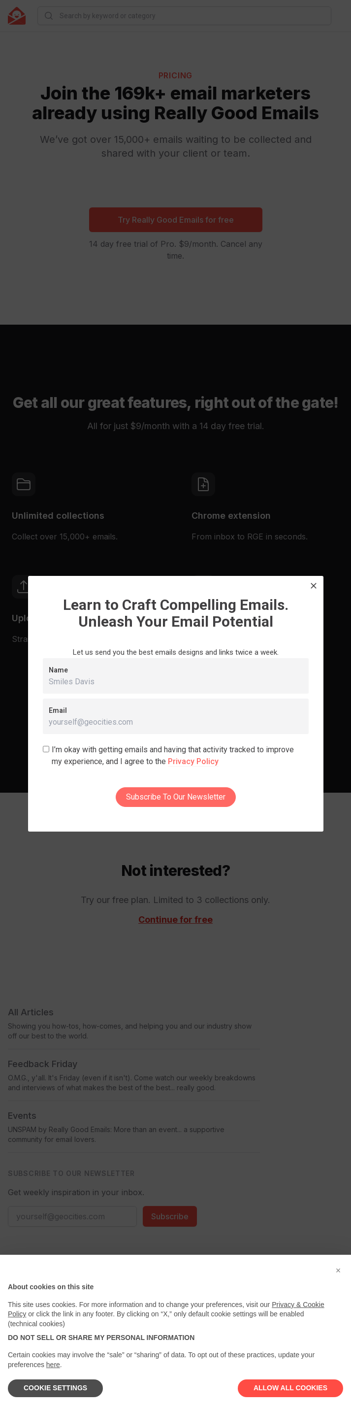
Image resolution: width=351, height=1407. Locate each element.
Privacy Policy (193, 761)
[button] (338, 1270)
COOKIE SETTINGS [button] (55, 1388)
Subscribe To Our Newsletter (175, 797)
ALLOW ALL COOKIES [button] (290, 1388)
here (53, 1365)
